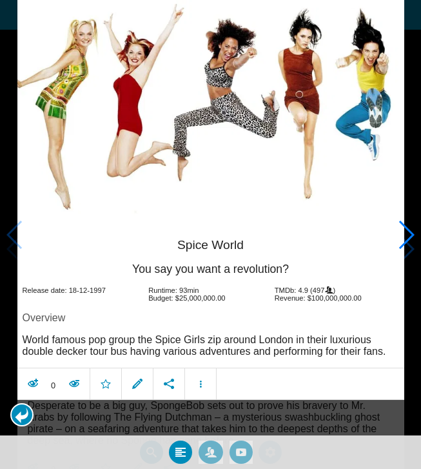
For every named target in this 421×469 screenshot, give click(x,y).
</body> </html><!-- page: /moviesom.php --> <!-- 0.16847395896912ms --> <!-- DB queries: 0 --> (210, 234)
